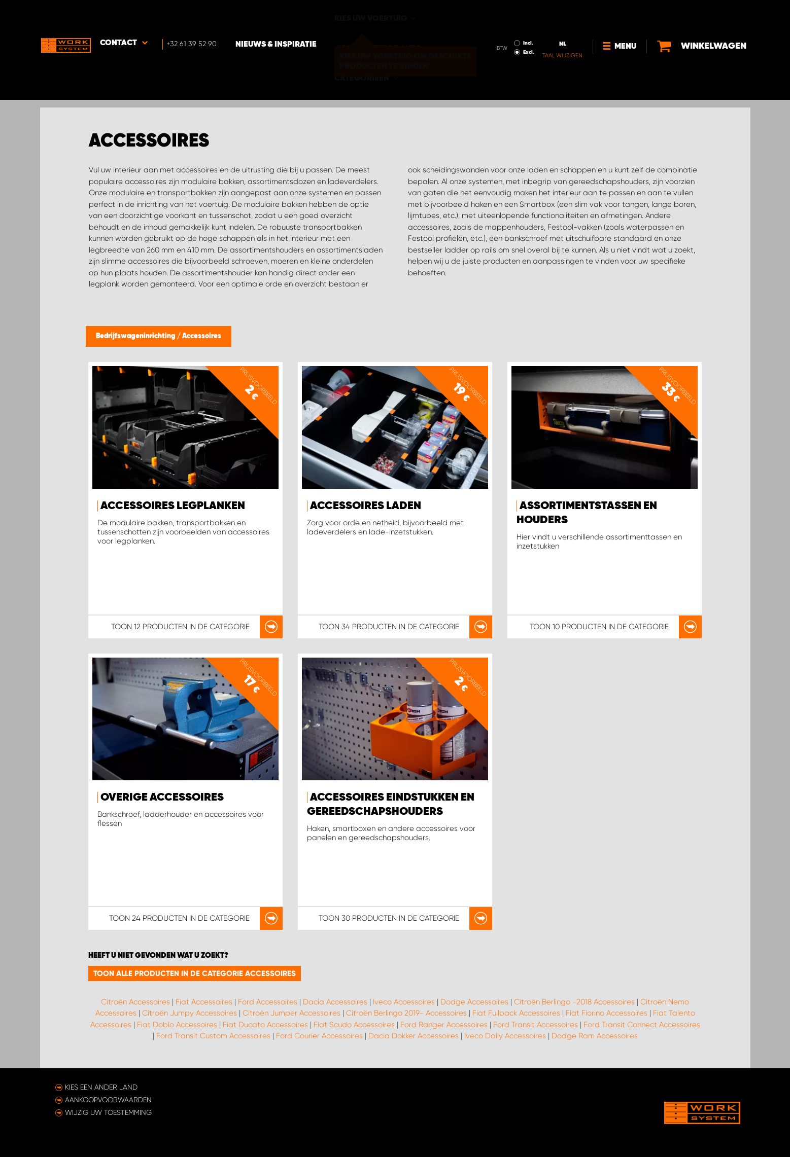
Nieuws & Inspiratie (278, 16)
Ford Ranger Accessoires (444, 1024)
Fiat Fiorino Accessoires (606, 1013)
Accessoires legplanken (172, 506)
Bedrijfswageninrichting (136, 336)
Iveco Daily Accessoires (505, 1035)
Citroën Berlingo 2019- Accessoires (406, 1013)
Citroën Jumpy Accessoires (189, 1013)
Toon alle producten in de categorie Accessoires (194, 973)
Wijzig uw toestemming (108, 1112)
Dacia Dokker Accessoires (413, 1035)
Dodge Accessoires (474, 1001)
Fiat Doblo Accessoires (177, 1024)
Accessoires (201, 336)
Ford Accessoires (267, 1001)
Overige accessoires (162, 797)
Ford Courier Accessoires (319, 1035)
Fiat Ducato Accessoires (265, 1024)
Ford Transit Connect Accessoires (641, 1024)
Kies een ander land (101, 1087)
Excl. (530, 23)
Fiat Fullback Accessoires (516, 1013)
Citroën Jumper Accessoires (291, 1013)
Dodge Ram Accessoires (595, 1035)
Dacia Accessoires (335, 1001)
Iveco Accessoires (404, 1001)
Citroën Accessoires (135, 1001)
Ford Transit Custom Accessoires (213, 1035)
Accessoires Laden (365, 506)
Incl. (530, 14)
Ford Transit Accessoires (535, 1024)
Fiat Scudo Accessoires (354, 1024)
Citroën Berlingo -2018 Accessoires (574, 1001)
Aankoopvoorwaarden (108, 1100)
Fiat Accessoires (204, 1001)
